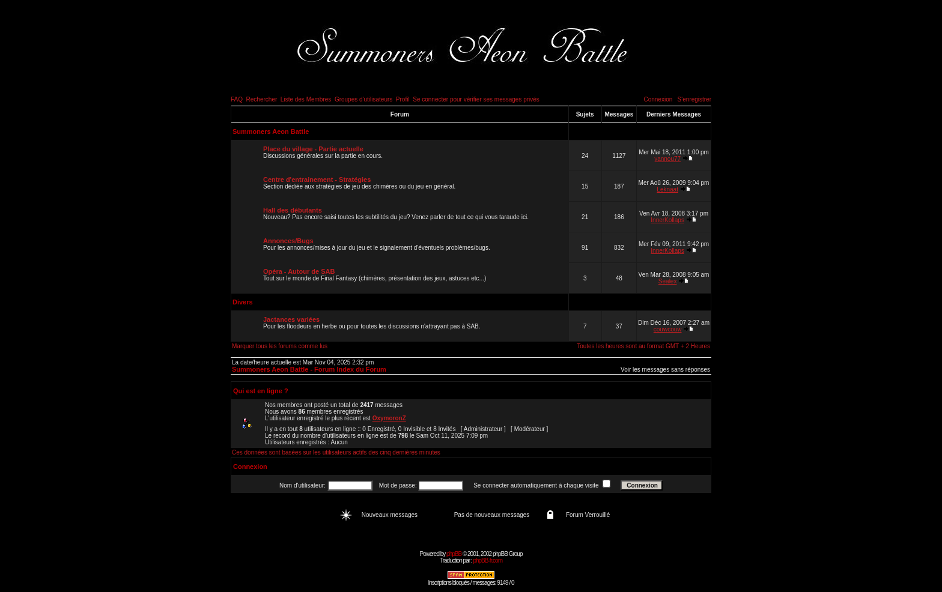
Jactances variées (291, 319)
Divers (242, 302)
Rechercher (262, 99)
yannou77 (667, 159)
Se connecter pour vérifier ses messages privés (476, 99)
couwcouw (668, 329)
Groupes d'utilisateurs (363, 99)
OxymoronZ (389, 418)
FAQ (237, 99)
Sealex (667, 281)
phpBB (453, 554)
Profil (403, 99)
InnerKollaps (667, 220)
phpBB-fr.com (487, 560)
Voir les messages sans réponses (665, 369)
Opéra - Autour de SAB (299, 271)
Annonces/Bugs (288, 240)
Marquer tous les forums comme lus (279, 346)
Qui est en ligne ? (260, 390)
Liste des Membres (306, 99)
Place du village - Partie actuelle (313, 149)
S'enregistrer (694, 99)
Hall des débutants (292, 210)
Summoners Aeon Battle (270, 131)
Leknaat (667, 189)
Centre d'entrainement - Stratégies (317, 179)
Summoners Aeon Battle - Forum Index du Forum (309, 369)
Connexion (657, 99)
